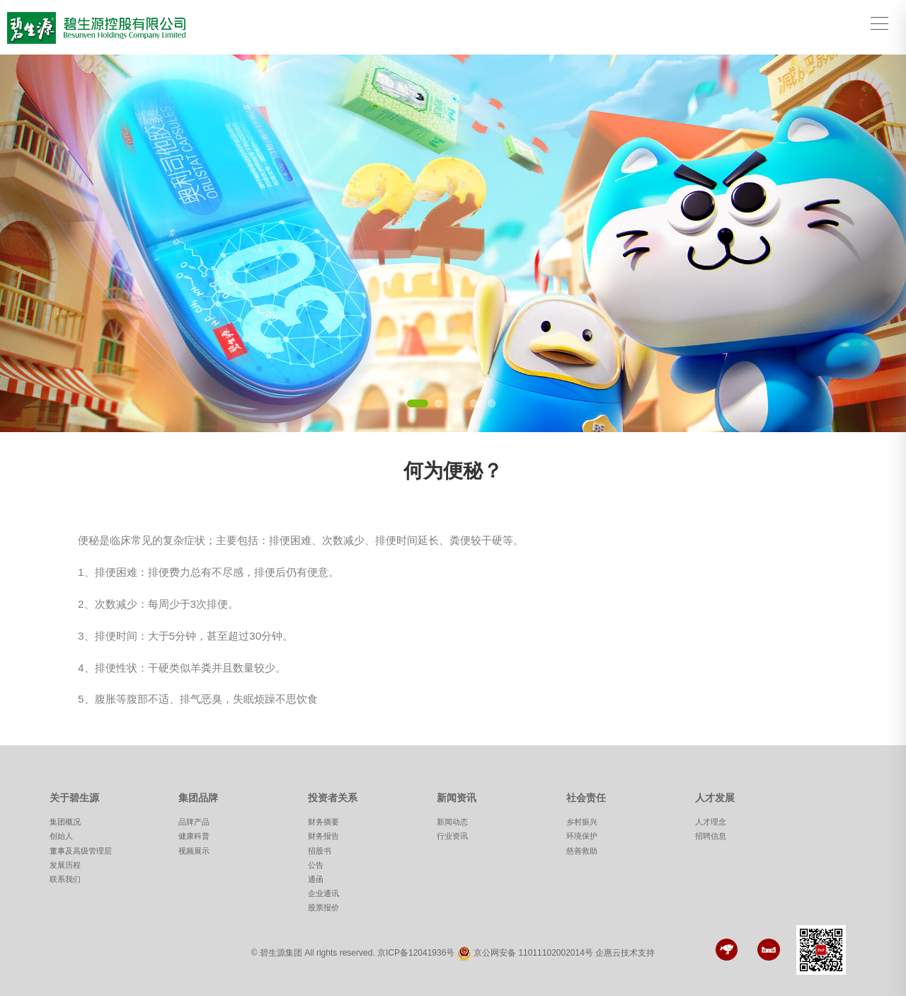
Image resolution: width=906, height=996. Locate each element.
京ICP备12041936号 (415, 953)
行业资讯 (452, 836)
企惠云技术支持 (625, 953)
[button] (68, 243)
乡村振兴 (581, 821)
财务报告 (323, 836)
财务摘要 (323, 821)
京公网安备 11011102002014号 (533, 953)
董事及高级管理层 (81, 851)
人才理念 (710, 821)
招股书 (319, 851)
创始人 (61, 836)
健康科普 (194, 836)
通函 (315, 879)
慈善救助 (581, 851)
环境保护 (581, 836)
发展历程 (65, 865)
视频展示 (194, 851)
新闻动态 (452, 821)
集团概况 (65, 821)
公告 (315, 865)
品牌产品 (194, 821)
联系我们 (65, 879)
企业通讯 (323, 893)
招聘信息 (710, 836)
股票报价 (323, 907)
